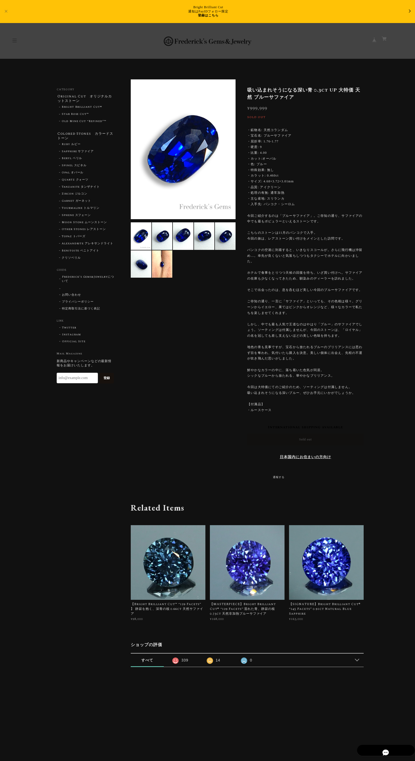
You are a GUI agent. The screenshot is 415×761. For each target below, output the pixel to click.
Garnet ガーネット (76, 203)
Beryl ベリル (72, 160)
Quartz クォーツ (75, 181)
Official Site (73, 343)
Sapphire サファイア (78, 153)
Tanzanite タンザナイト (81, 189)
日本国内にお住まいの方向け (305, 457)
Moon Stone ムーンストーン (84, 224)
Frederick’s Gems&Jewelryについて (88, 281)
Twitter (69, 329)
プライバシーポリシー (78, 303)
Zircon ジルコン (75, 195)
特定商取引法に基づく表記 (81, 310)
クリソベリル (71, 260)
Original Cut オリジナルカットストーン (85, 98)
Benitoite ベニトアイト (80, 252)
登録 (106, 380)
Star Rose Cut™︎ (75, 115)
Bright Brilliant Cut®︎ (82, 108)
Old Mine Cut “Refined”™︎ (84, 122)
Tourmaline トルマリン (81, 210)
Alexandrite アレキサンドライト (87, 245)
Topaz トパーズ (74, 238)
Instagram (71, 336)
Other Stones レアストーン (84, 231)
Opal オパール (73, 174)
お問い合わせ (71, 297)
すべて (147, 660)
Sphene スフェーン (76, 217)
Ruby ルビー (71, 146)
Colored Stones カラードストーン (84, 137)
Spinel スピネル (74, 167)
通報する (279, 477)
